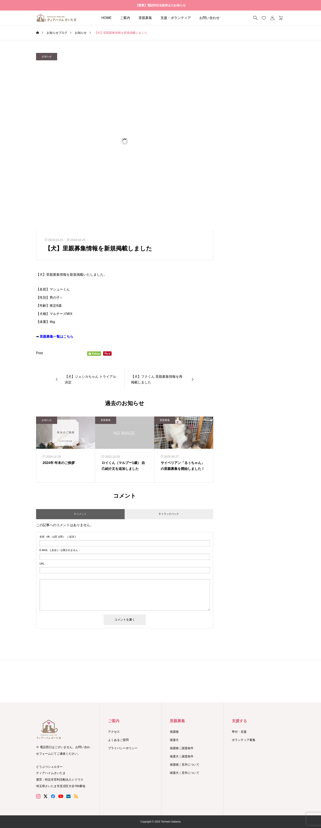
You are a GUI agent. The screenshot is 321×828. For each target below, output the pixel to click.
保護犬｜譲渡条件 (181, 756)
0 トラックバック (169, 513)
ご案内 (125, 18)
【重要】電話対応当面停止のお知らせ (160, 5)
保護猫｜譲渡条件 (181, 748)
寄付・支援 (239, 731)
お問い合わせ (209, 18)
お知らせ (47, 56)
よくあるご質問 (118, 740)
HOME (106, 18)
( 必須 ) (57, 536)
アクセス (114, 731)
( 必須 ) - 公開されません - (59, 550)
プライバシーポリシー (123, 748)
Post (39, 353)
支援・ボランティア (175, 18)
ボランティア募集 (243, 740)
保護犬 (174, 740)
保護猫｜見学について (184, 764)
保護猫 (174, 731)
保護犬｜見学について (184, 772)
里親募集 (145, 18)
